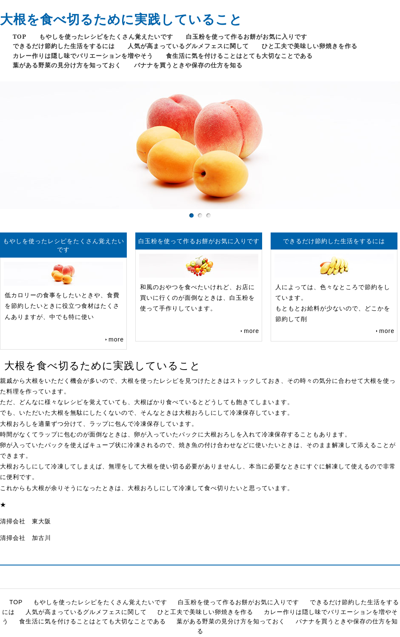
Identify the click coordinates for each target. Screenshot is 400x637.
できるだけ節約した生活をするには (64, 46)
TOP (19, 36)
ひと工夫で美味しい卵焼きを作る (309, 46)
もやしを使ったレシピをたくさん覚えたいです (106, 36)
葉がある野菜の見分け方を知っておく (67, 65)
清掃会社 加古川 (25, 537)
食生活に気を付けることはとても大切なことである (239, 56)
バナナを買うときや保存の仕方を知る (188, 65)
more (116, 339)
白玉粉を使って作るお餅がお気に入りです (246, 36)
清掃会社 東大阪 (25, 521)
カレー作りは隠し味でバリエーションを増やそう (83, 56)
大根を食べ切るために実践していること (121, 19)
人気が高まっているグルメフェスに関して (188, 46)
